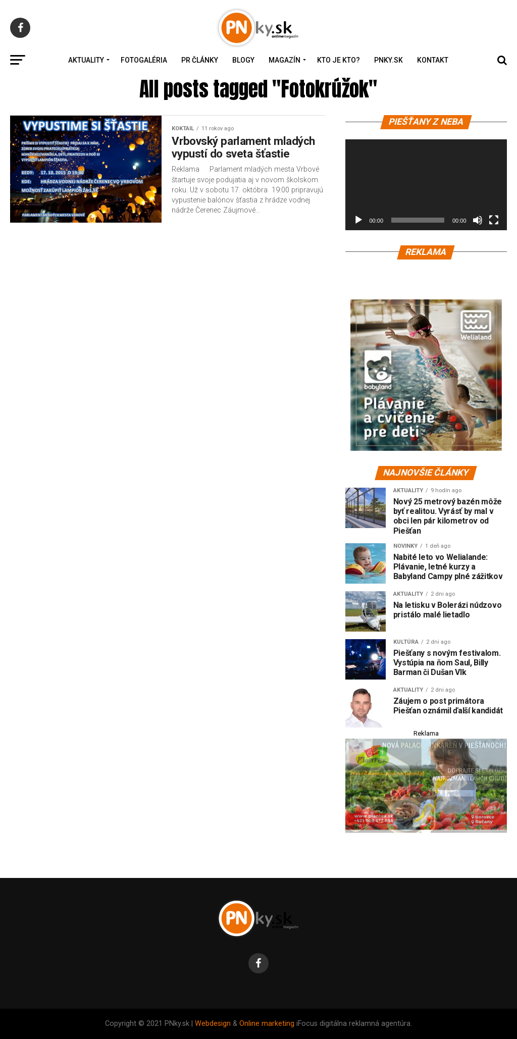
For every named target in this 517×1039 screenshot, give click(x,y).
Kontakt (432, 60)
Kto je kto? (338, 60)
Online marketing (266, 1023)
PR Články (199, 60)
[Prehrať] (358, 220)
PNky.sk (388, 60)
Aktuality (86, 60)
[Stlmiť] (478, 220)
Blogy (243, 60)
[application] (426, 184)
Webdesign (213, 1023)
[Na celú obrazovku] (494, 220)
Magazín (284, 60)
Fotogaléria (144, 60)
